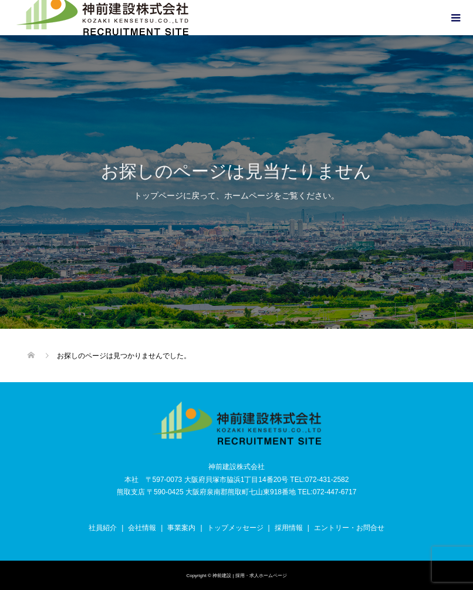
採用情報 (289, 528)
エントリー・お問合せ (349, 528)
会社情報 (142, 528)
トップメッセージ (235, 528)
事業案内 (181, 528)
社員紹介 (103, 528)
